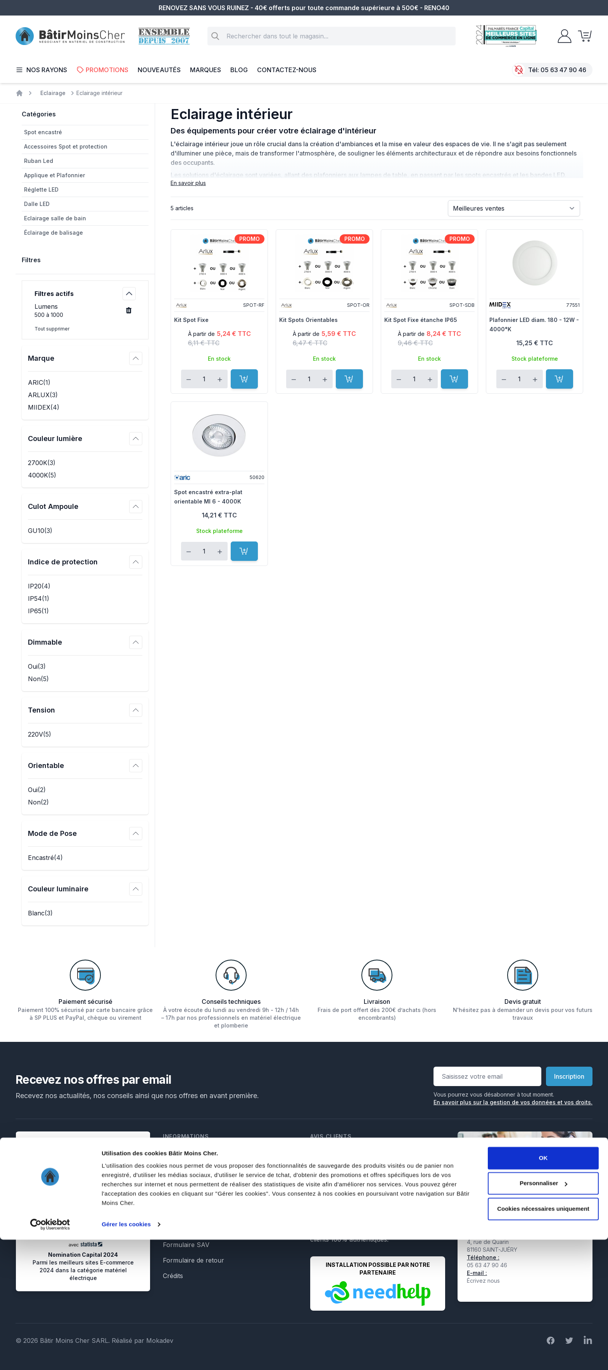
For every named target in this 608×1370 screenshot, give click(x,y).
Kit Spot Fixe (191, 320)
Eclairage (53, 93)
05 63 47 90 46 (563, 70)
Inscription (569, 1076)
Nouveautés (159, 70)
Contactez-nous (286, 70)
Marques (205, 70)
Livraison (176, 1183)
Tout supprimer (52, 329)
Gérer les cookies (126, 1354)
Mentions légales (187, 1152)
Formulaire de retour (193, 1260)
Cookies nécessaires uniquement (543, 1339)
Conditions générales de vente (207, 1167)
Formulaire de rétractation (201, 1229)
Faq (168, 1198)
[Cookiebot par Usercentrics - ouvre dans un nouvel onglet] (50, 1355)
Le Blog (174, 1214)
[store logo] (70, 36)
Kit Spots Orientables (308, 320)
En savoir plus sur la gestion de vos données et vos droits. (513, 1102)
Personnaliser (543, 1313)
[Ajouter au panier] (244, 379)
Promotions (102, 70)
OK (543, 1288)
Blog (239, 70)
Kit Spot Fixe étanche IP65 (420, 320)
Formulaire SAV (186, 1245)
